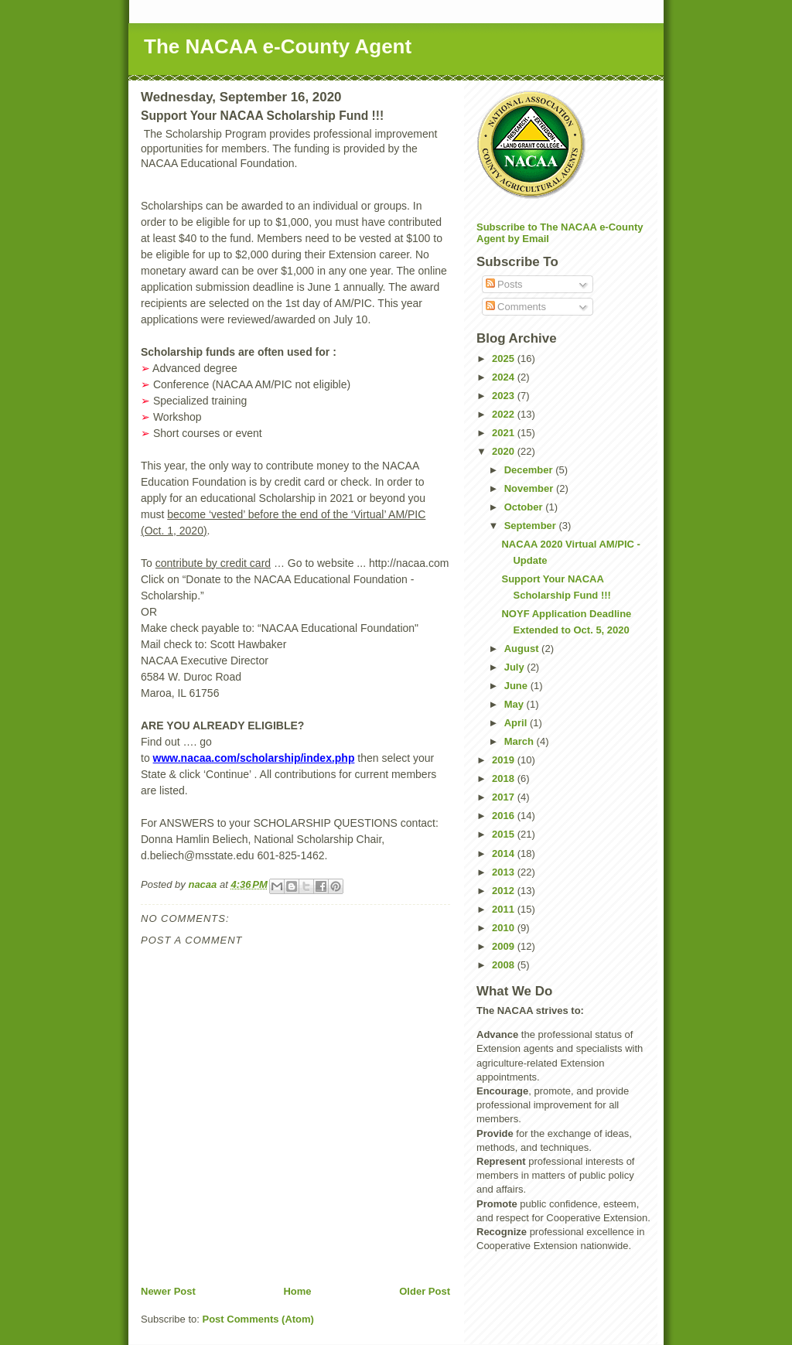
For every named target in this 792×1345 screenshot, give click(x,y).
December (529, 470)
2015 (504, 834)
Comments (516, 306)
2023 (504, 395)
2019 (504, 760)
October (524, 507)
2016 (504, 815)
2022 (504, 414)
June (517, 685)
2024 (504, 377)
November (530, 488)
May (515, 704)
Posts (504, 284)
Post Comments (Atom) (258, 1319)
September (531, 525)
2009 (504, 946)
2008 (504, 965)
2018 (504, 778)
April (517, 723)
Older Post (424, 1291)
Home (297, 1291)
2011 (504, 909)
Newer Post (168, 1291)
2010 (504, 928)
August (522, 648)
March (520, 741)
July (515, 667)
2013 (504, 872)
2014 (504, 853)
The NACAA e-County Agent (277, 46)
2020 (504, 451)
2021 (504, 433)
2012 (504, 890)
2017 (504, 797)
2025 (504, 358)
